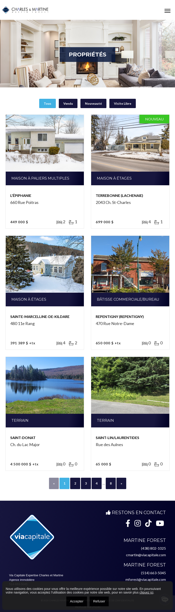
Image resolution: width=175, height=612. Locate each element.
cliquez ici (146, 592)
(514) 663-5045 (153, 573)
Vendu (68, 103)
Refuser (99, 601)
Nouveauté (93, 103)
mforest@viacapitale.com (146, 579)
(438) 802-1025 (153, 548)
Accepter (76, 601)
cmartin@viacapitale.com (146, 555)
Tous (47, 103)
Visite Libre (122, 103)
